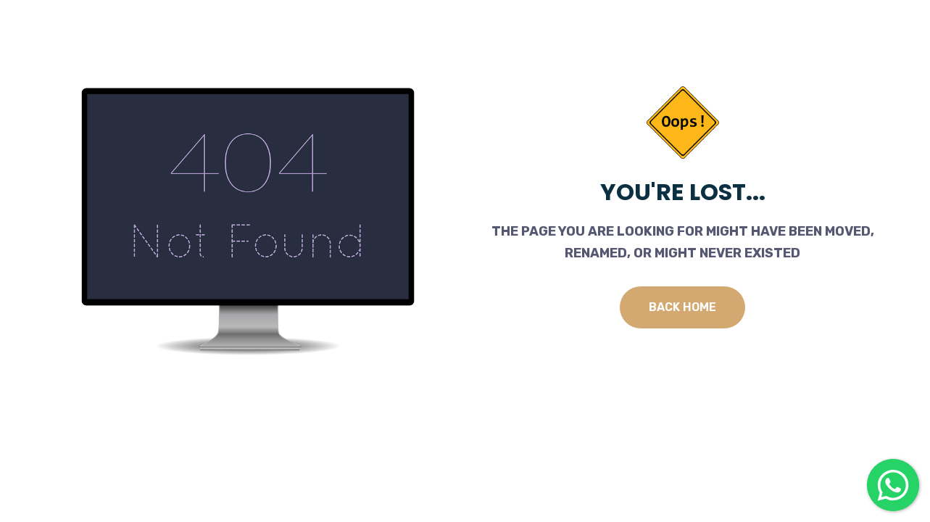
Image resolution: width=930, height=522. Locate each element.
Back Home (682, 307)
